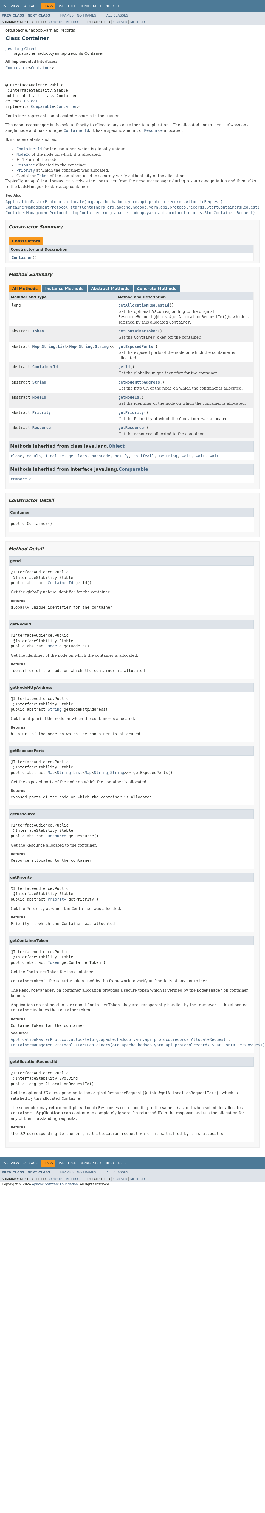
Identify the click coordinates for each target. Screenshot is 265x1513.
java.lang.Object (21, 48)
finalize (54, 456)
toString (168, 456)
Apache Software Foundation (55, 1184)
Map (35, 346)
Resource (41, 427)
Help (122, 6)
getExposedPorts (135, 346)
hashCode (101, 456)
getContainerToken (137, 331)
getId (124, 367)
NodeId (39, 397)
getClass (78, 456)
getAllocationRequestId (143, 305)
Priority (41, 412)
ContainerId (45, 367)
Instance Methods (64, 288)
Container (41, 67)
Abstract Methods (110, 288)
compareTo (21, 479)
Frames (67, 15)
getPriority (131, 412)
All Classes (117, 15)
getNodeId (128, 397)
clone (16, 456)
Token (38, 331)
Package (30, 6)
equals (34, 456)
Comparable (17, 67)
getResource (131, 427)
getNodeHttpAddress (139, 382)
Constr (56, 22)
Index (110, 6)
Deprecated (90, 6)
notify (122, 456)
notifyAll (143, 456)
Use (61, 6)
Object (31, 101)
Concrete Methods (156, 288)
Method (73, 22)
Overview (10, 6)
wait (186, 456)
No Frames (86, 15)
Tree (71, 6)
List (62, 346)
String (49, 346)
